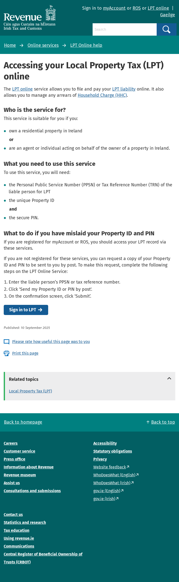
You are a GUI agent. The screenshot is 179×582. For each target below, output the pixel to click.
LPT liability (124, 89)
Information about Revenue (29, 467)
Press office (14, 459)
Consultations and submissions (32, 490)
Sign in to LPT (22, 310)
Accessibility (105, 443)
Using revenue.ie (19, 538)
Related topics (23, 379)
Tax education (16, 530)
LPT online (158, 8)
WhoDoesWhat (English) (114, 475)
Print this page (25, 353)
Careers (11, 443)
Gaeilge (167, 15)
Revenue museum (20, 475)
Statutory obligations (112, 451)
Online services (43, 45)
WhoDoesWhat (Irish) (111, 483)
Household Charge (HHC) (102, 95)
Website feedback (109, 467)
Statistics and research (25, 522)
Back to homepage (23, 422)
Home (10, 45)
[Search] (124, 29)
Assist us (12, 483)
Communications (19, 546)
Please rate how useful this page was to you (51, 341)
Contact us (13, 514)
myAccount (114, 8)
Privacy (100, 459)
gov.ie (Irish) (104, 498)
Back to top (163, 422)
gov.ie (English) (106, 490)
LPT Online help (86, 45)
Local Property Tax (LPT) (30, 391)
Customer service (19, 451)
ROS (137, 8)
